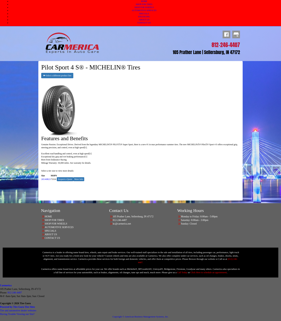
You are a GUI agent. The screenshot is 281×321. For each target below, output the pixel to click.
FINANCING (144, 16)
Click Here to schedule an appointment (208, 272)
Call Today (182, 272)
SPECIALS (144, 13)
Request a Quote (65, 179)
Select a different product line (57, 75)
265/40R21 (46, 179)
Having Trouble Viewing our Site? (17, 314)
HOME (144, 1)
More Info (78, 179)
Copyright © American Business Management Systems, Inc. (140, 316)
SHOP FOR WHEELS (144, 7)
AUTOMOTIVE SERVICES (144, 10)
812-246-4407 (15, 292)
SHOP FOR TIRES (144, 4)
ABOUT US (144, 19)
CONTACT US (144, 22)
